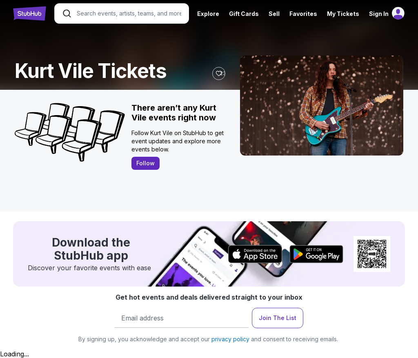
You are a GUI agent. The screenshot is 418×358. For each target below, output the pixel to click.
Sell (274, 13)
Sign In (379, 13)
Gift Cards (244, 13)
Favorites (303, 13)
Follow (145, 163)
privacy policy (230, 339)
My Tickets (343, 13)
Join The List (277, 317)
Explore (208, 13)
